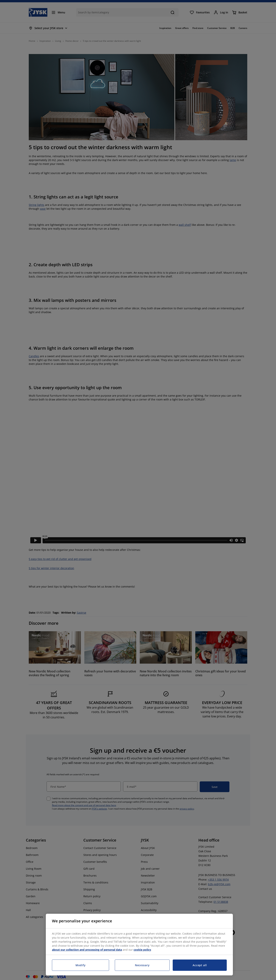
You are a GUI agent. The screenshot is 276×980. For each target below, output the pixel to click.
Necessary (142, 965)
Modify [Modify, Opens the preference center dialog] (80, 965)
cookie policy (142, 949)
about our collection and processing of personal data (87, 949)
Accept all (200, 965)
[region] (139, 944)
